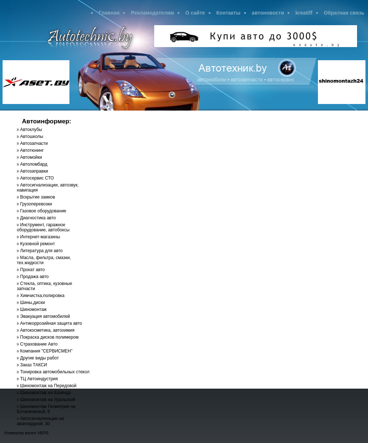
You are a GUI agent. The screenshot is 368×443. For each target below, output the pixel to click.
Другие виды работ (39, 358)
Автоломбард (33, 164)
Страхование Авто (38, 344)
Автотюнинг (32, 150)
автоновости (268, 13)
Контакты (228, 13)
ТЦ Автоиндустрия (39, 378)
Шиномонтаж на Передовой (48, 385)
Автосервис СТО (37, 178)
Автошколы (31, 136)
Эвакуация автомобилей (45, 316)
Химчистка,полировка (42, 295)
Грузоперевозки (36, 204)
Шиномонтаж (33, 309)
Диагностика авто (38, 217)
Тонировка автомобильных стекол (55, 371)
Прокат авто (32, 269)
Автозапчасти (34, 143)
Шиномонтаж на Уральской (47, 399)
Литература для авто (41, 250)
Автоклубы (31, 129)
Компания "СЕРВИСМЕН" (46, 351)
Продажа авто (34, 276)
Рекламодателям (152, 13)
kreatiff (303, 13)
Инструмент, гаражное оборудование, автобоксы (43, 227)
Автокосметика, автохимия (47, 330)
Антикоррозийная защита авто (51, 323)
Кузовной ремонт (37, 243)
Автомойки (31, 157)
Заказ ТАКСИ (33, 364)
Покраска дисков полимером (49, 337)
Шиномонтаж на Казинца (45, 392)
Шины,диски (32, 302)
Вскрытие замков (37, 197)
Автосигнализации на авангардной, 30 (40, 421)
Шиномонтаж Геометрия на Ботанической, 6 (46, 409)
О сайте (195, 13)
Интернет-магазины (40, 236)
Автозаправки (34, 171)
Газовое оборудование (43, 210)
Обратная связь (344, 13)
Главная (109, 13)
